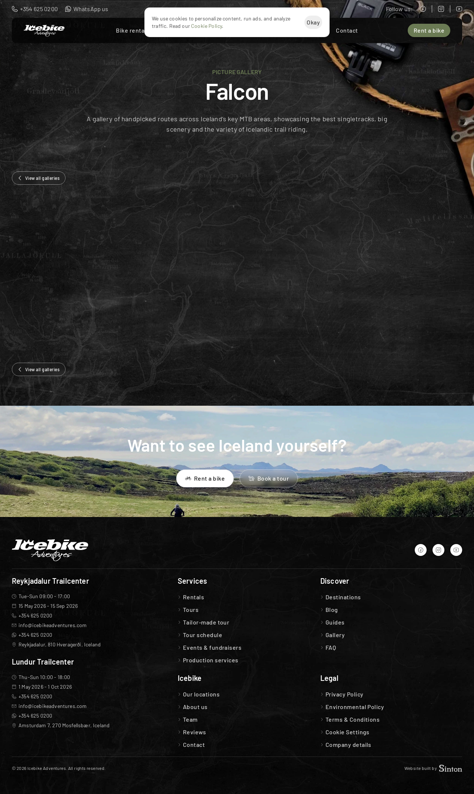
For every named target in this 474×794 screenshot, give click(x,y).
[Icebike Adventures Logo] (44, 31)
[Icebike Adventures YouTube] (459, 9)
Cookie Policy (206, 26)
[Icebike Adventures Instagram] (441, 9)
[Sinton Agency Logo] (450, 768)
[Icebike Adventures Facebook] (423, 9)
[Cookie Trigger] (348, 732)
